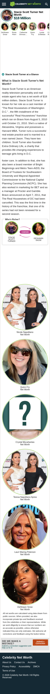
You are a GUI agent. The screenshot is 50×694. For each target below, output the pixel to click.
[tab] (25, 75)
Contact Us (19, 662)
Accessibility (24, 666)
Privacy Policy (9, 666)
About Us (6, 662)
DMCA (36, 666)
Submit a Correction (40, 643)
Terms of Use (8, 671)
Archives (32, 662)
